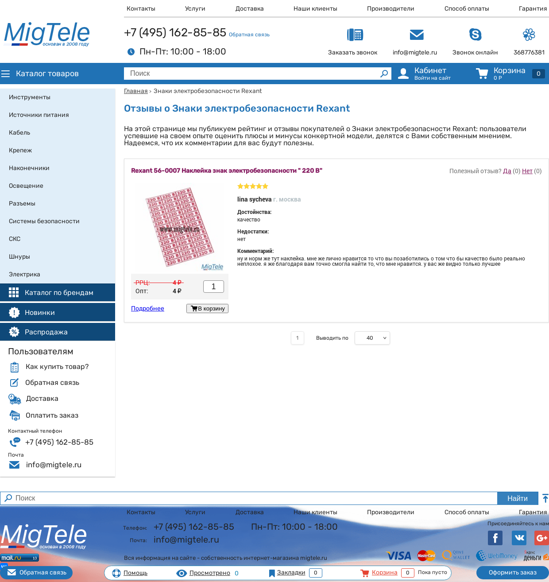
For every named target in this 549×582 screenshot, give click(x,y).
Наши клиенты (315, 8)
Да (507, 171)
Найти (517, 498)
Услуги (195, 8)
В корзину (207, 308)
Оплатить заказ (52, 415)
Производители (390, 8)
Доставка (250, 8)
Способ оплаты (467, 8)
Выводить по (332, 338)
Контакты (141, 8)
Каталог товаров (39, 73)
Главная (136, 91)
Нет (527, 171)
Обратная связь (249, 34)
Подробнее (147, 309)
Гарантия (533, 8)
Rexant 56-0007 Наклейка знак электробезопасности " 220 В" (226, 171)
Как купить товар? (57, 366)
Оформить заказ (513, 572)
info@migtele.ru (53, 464)
